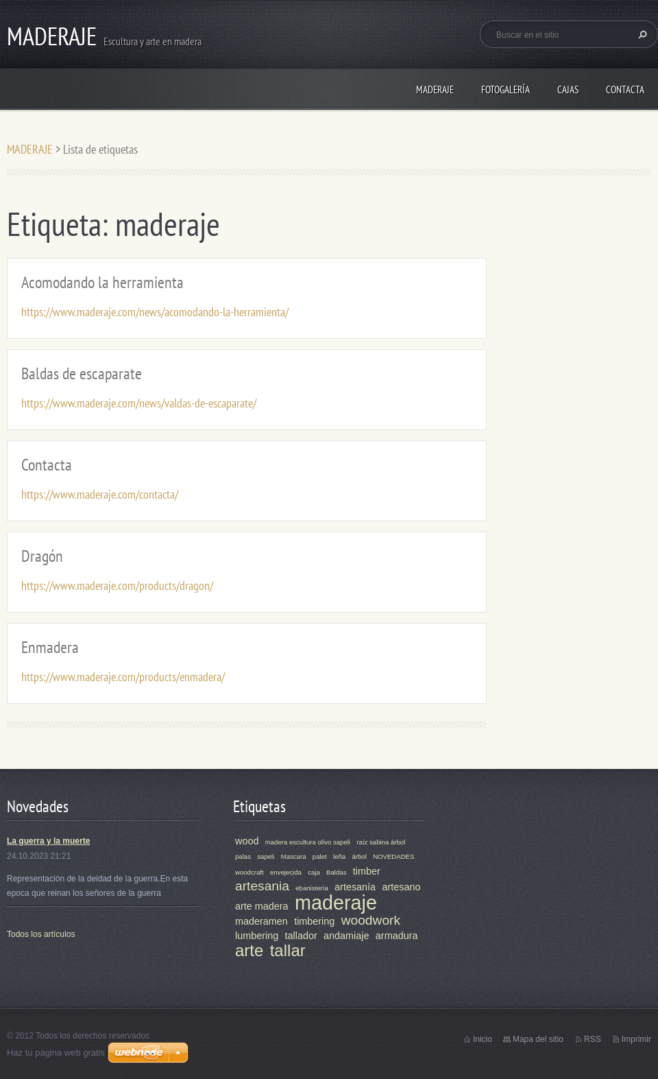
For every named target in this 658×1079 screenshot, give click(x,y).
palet (320, 856)
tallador (301, 935)
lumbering (256, 935)
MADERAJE (435, 89)
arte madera (262, 906)
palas (243, 856)
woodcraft (249, 872)
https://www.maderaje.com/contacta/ (99, 494)
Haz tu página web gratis (56, 1052)
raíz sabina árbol (380, 842)
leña (339, 856)
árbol (359, 856)
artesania (262, 886)
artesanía (355, 886)
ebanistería (311, 888)
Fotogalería (505, 89)
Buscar (641, 34)
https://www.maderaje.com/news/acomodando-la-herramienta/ (155, 312)
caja (314, 872)
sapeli (265, 856)
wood (246, 840)
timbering (314, 921)
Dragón (42, 556)
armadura (397, 935)
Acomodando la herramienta (102, 282)
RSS (592, 1039)
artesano (401, 886)
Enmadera (50, 647)
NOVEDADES (393, 856)
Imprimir (636, 1039)
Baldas (336, 872)
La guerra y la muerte (48, 841)
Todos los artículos (41, 934)
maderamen (261, 921)
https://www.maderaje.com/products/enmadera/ (123, 677)
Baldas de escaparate (81, 373)
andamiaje (346, 935)
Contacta (625, 89)
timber (366, 871)
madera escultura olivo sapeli (307, 842)
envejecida (286, 872)
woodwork (370, 920)
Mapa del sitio (538, 1039)
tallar (288, 950)
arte (249, 950)
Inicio (482, 1039)
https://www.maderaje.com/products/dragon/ (117, 585)
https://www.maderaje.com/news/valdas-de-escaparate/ (138, 403)
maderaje (336, 903)
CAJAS (567, 89)
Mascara (293, 856)
